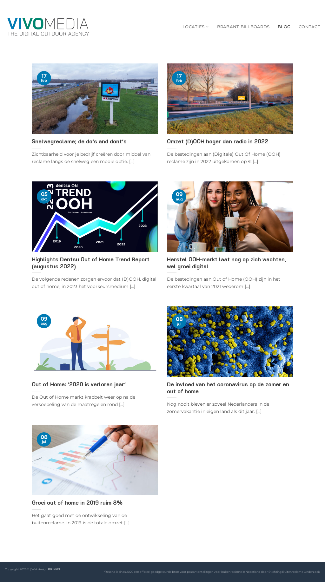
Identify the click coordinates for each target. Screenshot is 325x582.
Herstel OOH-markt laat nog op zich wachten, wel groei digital (226, 263)
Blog (284, 26)
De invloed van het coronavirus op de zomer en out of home (228, 388)
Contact (309, 26)
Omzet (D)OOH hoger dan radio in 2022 (217, 141)
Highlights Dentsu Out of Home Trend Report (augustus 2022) (90, 263)
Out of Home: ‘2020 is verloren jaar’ (79, 384)
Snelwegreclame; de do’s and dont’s (79, 141)
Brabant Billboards (243, 26)
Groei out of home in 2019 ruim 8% (77, 502)
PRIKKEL (54, 569)
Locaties (195, 27)
